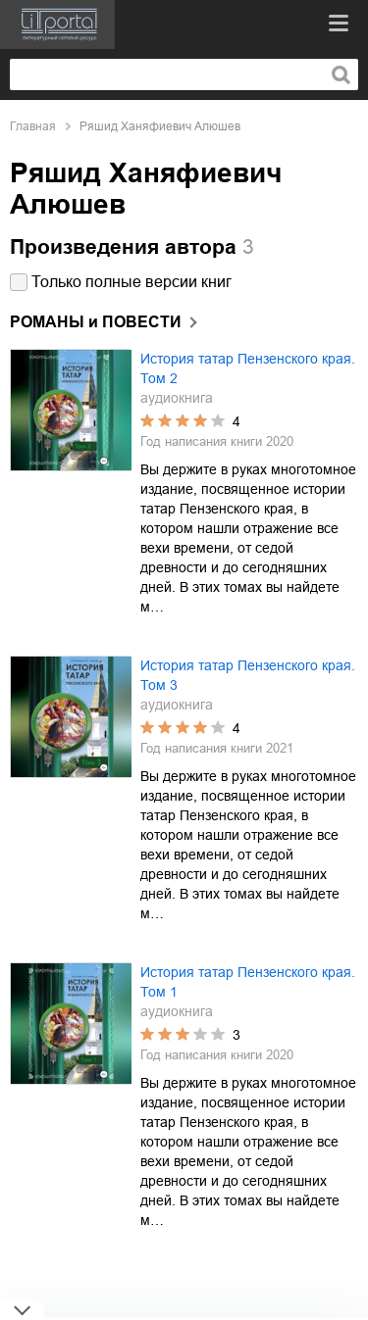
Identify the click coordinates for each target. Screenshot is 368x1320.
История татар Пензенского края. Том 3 (247, 675)
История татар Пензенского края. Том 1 (247, 982)
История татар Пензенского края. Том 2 (247, 368)
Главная (33, 126)
